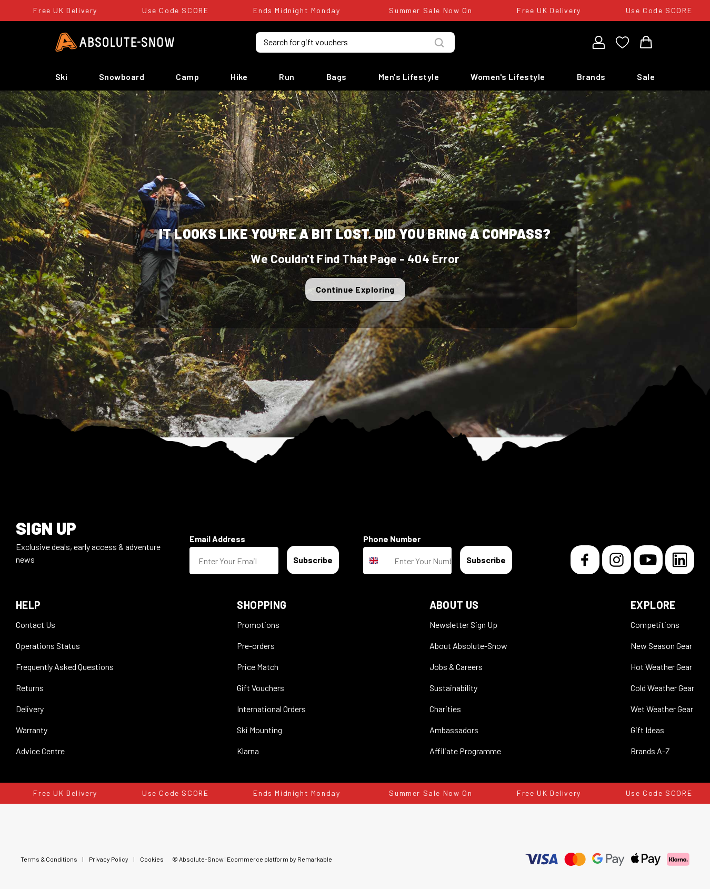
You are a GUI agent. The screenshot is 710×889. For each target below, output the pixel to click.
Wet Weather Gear (662, 709)
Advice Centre (40, 751)
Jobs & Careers (456, 667)
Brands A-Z (650, 751)
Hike (239, 77)
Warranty (31, 730)
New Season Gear (661, 646)
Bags (336, 77)
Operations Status (48, 646)
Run (287, 77)
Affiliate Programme (465, 751)
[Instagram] (616, 559)
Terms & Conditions (49, 859)
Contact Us (35, 625)
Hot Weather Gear (661, 667)
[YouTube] (648, 559)
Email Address (217, 539)
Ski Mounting (259, 730)
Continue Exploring (355, 289)
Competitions (655, 625)
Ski (61, 77)
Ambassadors (453, 730)
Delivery (30, 709)
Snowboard (122, 77)
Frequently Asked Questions (65, 667)
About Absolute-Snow (468, 646)
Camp (187, 77)
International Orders (271, 709)
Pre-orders (256, 646)
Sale (646, 77)
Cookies (152, 859)
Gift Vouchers (260, 688)
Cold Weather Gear (662, 688)
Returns (30, 688)
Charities (445, 709)
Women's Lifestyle (508, 77)
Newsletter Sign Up (463, 625)
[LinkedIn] (679, 559)
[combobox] (376, 560)
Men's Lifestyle (408, 77)
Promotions (258, 625)
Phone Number (392, 539)
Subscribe (313, 560)
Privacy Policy (108, 859)
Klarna (248, 751)
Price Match (257, 667)
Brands (591, 77)
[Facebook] (585, 559)
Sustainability (453, 688)
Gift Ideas (647, 730)
